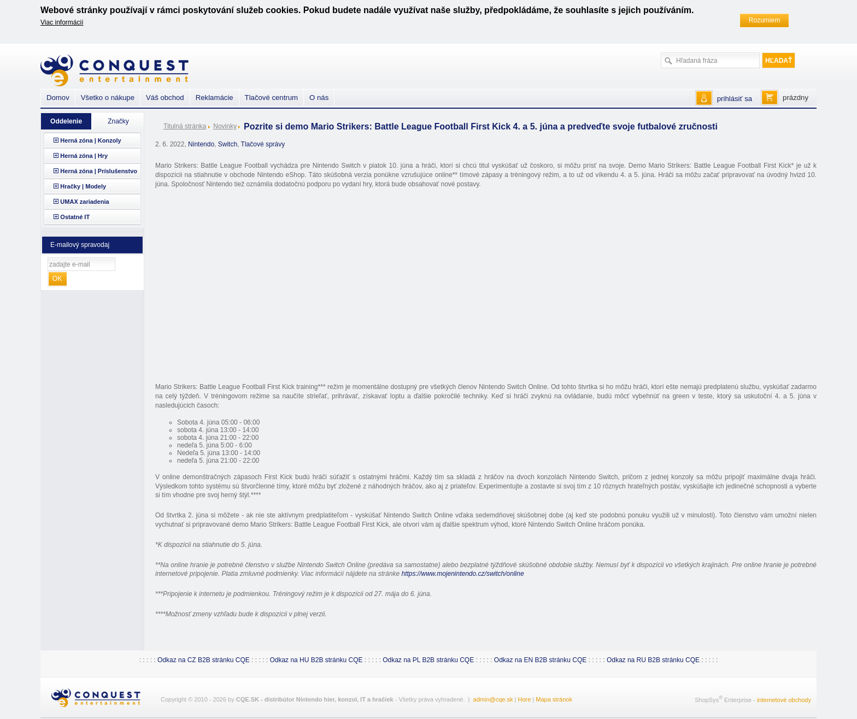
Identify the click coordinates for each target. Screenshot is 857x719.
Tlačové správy (263, 144)
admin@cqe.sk (493, 699)
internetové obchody (784, 699)
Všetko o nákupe (107, 97)
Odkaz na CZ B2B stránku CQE (203, 660)
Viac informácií (61, 22)
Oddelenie (66, 121)
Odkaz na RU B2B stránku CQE (653, 660)
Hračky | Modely (83, 186)
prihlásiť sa (734, 99)
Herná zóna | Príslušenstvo (98, 171)
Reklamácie (214, 97)
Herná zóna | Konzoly (90, 140)
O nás (318, 97)
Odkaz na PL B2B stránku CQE (428, 660)
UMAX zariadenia (84, 201)
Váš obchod (165, 97)
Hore (524, 699)
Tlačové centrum (271, 97)
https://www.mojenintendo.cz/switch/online (462, 573)
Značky (118, 121)
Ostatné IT (75, 217)
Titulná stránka (184, 126)
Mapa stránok (554, 699)
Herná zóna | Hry (84, 155)
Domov (57, 97)
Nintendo (201, 144)
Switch (227, 144)
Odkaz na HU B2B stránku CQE (315, 660)
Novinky (225, 126)
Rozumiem (764, 20)
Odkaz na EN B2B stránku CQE (540, 660)
